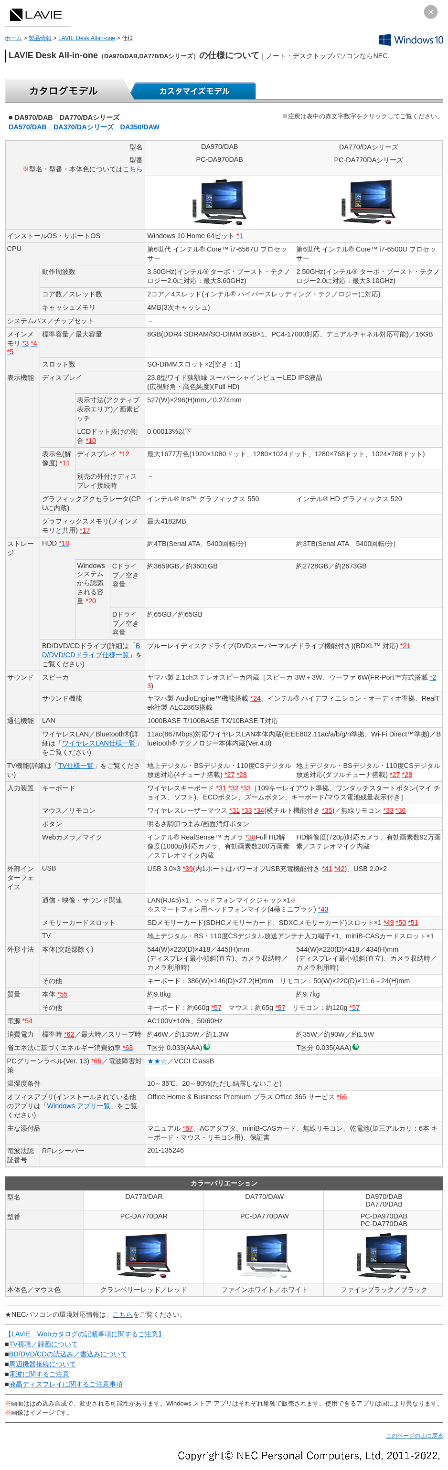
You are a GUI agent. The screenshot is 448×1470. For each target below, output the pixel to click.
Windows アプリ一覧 (78, 1106)
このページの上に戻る (414, 1435)
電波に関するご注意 (39, 1374)
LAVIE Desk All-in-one (86, 38)
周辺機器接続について (42, 1364)
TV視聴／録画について (43, 1344)
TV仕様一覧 (76, 765)
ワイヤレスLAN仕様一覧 (99, 743)
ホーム (13, 38)
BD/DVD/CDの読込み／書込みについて (68, 1354)
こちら (133, 169)
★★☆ (157, 1061)
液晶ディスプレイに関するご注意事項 (66, 1384)
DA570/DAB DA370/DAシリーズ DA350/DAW (84, 127)
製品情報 (40, 38)
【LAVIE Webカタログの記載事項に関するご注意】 (85, 1334)
